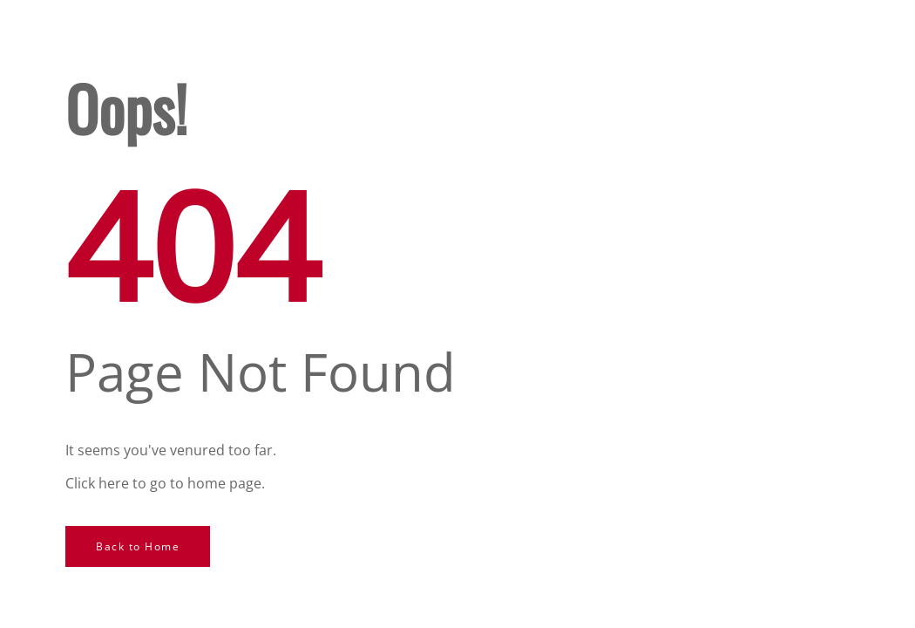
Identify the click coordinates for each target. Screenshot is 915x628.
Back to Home (138, 546)
